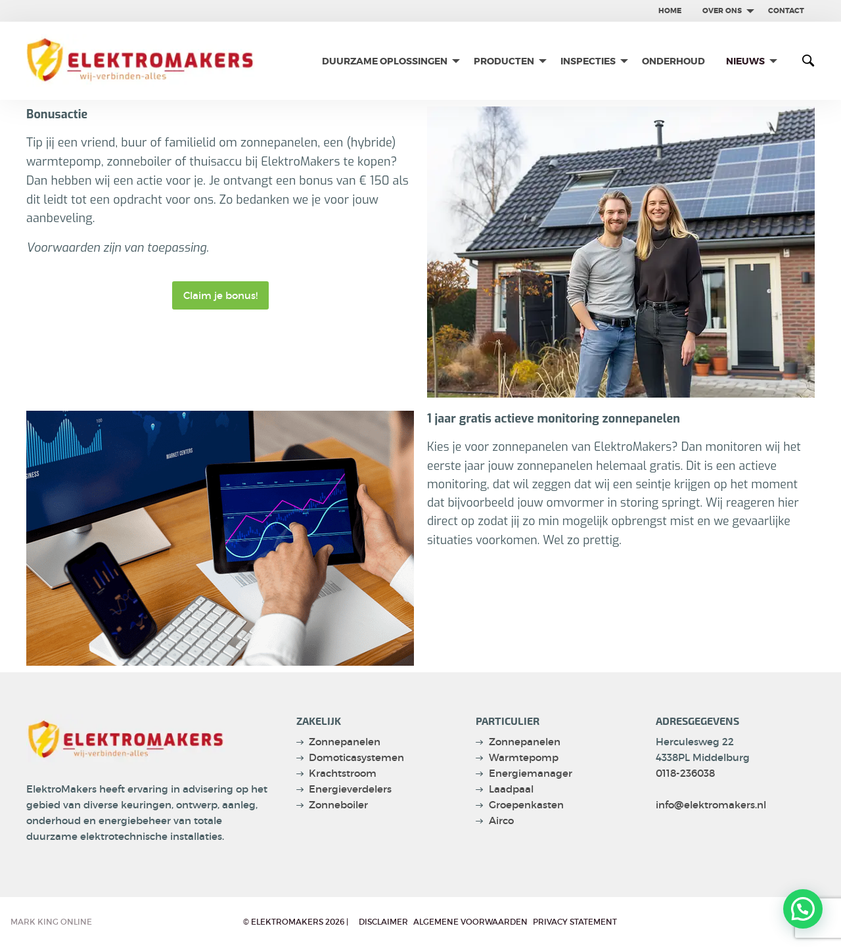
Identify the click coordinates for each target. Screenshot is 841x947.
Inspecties (588, 61)
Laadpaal (511, 789)
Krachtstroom (342, 773)
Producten (504, 61)
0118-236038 (685, 773)
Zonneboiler (338, 804)
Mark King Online (51, 922)
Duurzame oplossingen (384, 61)
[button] (803, 908)
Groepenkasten (526, 804)
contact (786, 10)
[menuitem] (670, 11)
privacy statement (575, 922)
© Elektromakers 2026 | (295, 922)
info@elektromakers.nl (711, 804)
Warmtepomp (523, 757)
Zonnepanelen (344, 741)
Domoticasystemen (356, 757)
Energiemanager (530, 773)
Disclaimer (383, 922)
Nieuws (745, 61)
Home (669, 10)
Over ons (722, 10)
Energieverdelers (350, 789)
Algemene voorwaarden (470, 922)
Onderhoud (673, 61)
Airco (501, 820)
